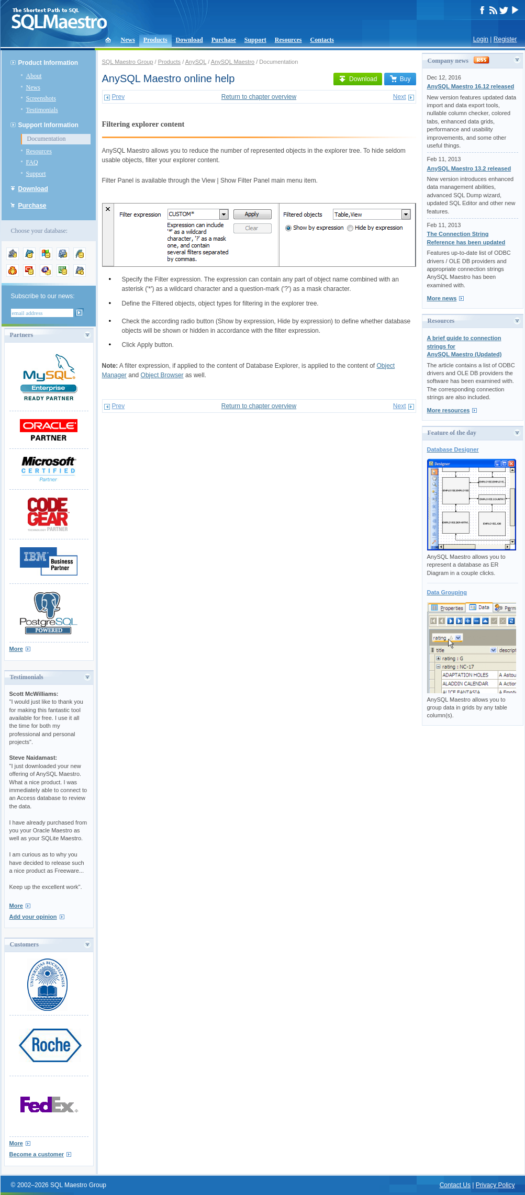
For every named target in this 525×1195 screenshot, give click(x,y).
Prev (118, 96)
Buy (400, 79)
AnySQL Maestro (232, 62)
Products (155, 39)
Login (480, 39)
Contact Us (455, 1185)
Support (255, 39)
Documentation (46, 138)
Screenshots (41, 98)
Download (189, 39)
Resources (288, 39)
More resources (448, 410)
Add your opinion (33, 917)
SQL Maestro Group (127, 62)
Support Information (48, 125)
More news (442, 298)
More (16, 649)
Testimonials (42, 110)
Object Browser (162, 375)
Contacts (322, 39)
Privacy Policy (495, 1185)
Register (505, 39)
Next (399, 96)
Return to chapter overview (258, 96)
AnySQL (196, 62)
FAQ (32, 162)
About (34, 76)
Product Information (48, 62)
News (128, 39)
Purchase (223, 39)
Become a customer (36, 1154)
